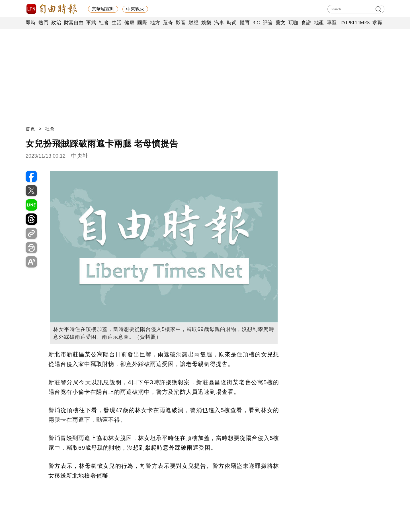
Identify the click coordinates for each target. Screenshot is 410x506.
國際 (142, 22)
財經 (193, 22)
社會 (104, 22)
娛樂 (206, 22)
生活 (117, 22)
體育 (245, 22)
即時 (31, 22)
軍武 (91, 22)
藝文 (281, 22)
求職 (377, 22)
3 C (256, 22)
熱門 (43, 22)
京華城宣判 (103, 9)
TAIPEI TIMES (355, 22)
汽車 (219, 22)
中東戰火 (135, 9)
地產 (319, 22)
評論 (268, 22)
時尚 (232, 22)
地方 (155, 22)
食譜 (306, 22)
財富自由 (73, 22)
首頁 (30, 128)
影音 (181, 22)
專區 (332, 22)
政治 (56, 22)
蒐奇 (168, 22)
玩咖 (293, 22)
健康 (129, 22)
